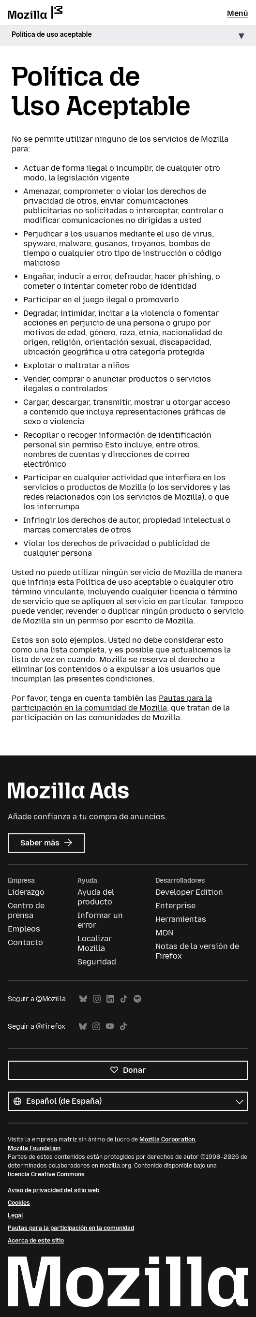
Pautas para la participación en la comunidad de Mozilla (112, 703)
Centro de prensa (26, 910)
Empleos (24, 928)
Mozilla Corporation (167, 1139)
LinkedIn (110, 999)
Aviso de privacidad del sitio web (53, 1190)
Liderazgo (26, 892)
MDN (164, 932)
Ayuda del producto (95, 897)
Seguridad (96, 961)
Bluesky (83, 999)
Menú (237, 13)
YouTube (110, 1027)
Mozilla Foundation (34, 1148)
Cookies (19, 1202)
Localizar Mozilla (94, 943)
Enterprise (175, 905)
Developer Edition (189, 892)
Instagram (97, 999)
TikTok (124, 999)
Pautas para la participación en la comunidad (71, 1228)
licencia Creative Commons (46, 1174)
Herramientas (180, 919)
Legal (15, 1215)
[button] (128, 36)
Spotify (137, 999)
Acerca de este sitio (36, 1240)
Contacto (25, 942)
